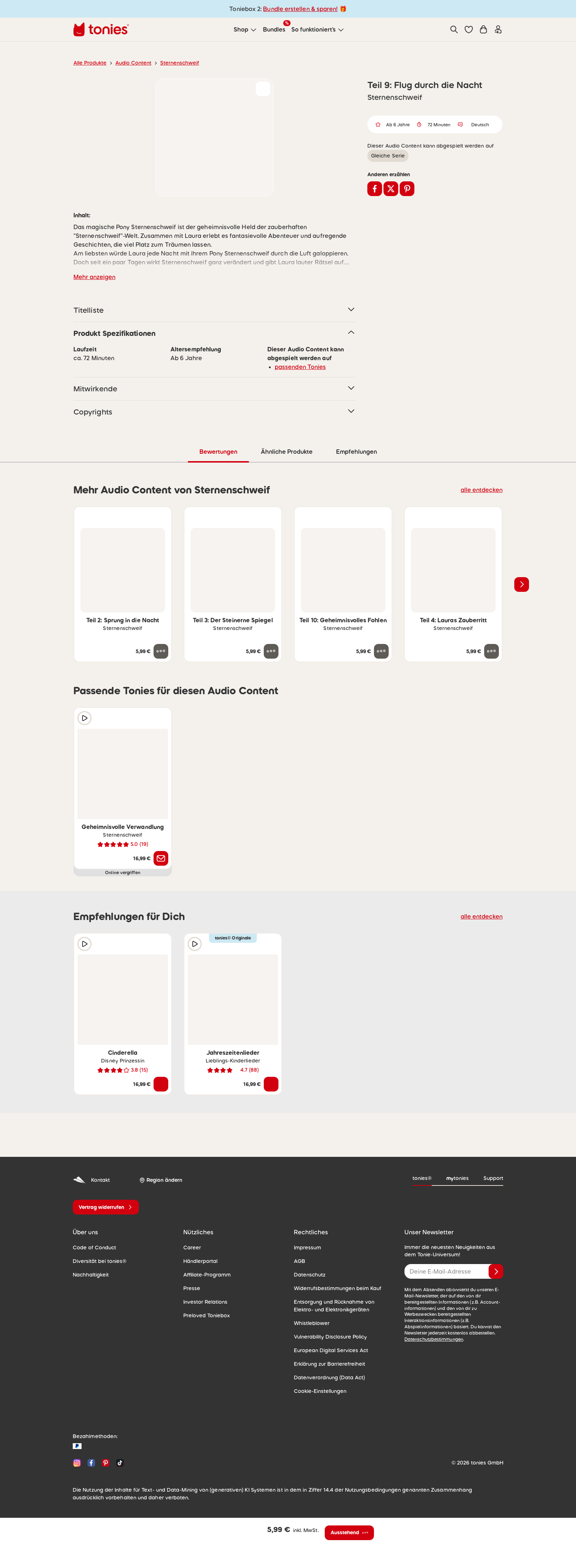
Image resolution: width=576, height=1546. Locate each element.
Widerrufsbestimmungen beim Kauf (334, 1288)
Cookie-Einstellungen (318, 1391)
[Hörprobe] (84, 717)
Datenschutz (308, 1274)
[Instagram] (77, 1462)
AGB (299, 1261)
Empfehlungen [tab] (356, 451)
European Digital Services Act (327, 1350)
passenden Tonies (298, 366)
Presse (191, 1288)
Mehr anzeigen (92, 277)
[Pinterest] (105, 1462)
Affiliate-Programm (204, 1274)
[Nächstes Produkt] (521, 584)
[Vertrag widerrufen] (106, 1206)
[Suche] (454, 29)
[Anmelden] (496, 1271)
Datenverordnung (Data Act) (326, 1377)
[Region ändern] (159, 1180)
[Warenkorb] (483, 29)
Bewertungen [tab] (218, 451)
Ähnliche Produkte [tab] (286, 451)
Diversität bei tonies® (97, 1261)
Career (191, 1247)
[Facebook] (91, 1462)
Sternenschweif (172, 63)
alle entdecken (484, 489)
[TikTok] (118, 1462)
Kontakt (90, 1180)
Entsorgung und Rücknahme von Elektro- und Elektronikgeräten (341, 1305)
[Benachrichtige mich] (161, 858)
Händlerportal (198, 1261)
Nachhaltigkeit (89, 1274)
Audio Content (129, 63)
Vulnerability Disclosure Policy (328, 1336)
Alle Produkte (88, 63)
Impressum (306, 1247)
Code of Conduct (92, 1247)
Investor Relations (203, 1301)
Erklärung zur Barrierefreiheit (327, 1363)
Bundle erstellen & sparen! (299, 9)
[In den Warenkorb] (161, 1083)
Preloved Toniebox (204, 1315)
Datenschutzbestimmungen (431, 1332)
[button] (468, 29)
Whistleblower (310, 1323)
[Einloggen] (498, 29)
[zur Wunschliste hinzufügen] (263, 89)
